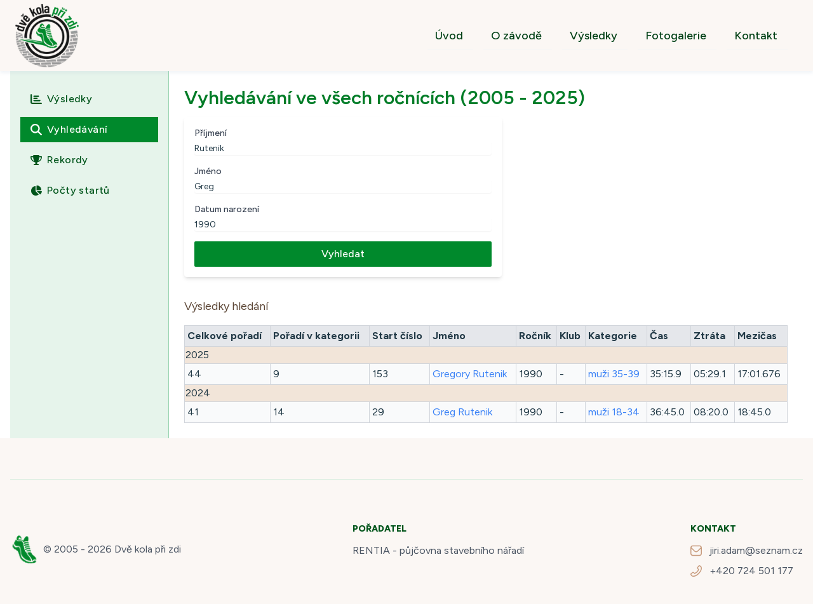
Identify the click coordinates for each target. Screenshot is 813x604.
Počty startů (70, 190)
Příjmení (210, 133)
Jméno (208, 171)
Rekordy (59, 160)
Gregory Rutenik (470, 374)
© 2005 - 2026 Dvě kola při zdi (112, 549)
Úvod (449, 36)
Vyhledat (343, 254)
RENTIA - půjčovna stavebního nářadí (438, 550)
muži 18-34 (614, 412)
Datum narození (226, 209)
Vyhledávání (68, 129)
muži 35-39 (614, 374)
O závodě (516, 36)
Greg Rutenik (462, 412)
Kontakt (755, 36)
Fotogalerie (675, 36)
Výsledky (593, 36)
